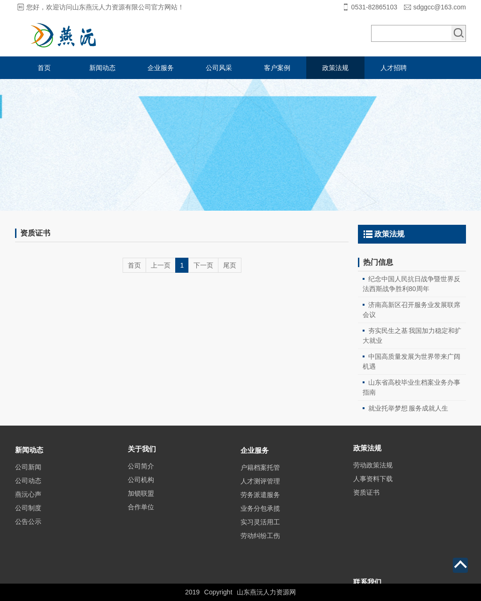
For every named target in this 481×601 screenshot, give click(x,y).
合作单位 (141, 530)
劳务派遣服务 (260, 527)
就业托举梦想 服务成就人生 (408, 408)
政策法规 (335, 67)
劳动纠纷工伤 (260, 568)
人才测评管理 (260, 513)
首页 (44, 67)
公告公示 (28, 549)
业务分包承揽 (260, 541)
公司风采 (219, 67)
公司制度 (28, 535)
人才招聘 (393, 67)
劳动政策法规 (373, 484)
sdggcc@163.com (439, 7)
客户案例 (277, 67)
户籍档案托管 (260, 500)
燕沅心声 (28, 522)
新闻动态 (102, 67)
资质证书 (366, 511)
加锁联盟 (141, 516)
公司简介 (141, 489)
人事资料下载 (373, 497)
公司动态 (28, 508)
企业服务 (160, 67)
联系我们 (44, 90)
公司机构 (141, 502)
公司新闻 (28, 494)
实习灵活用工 (260, 554)
